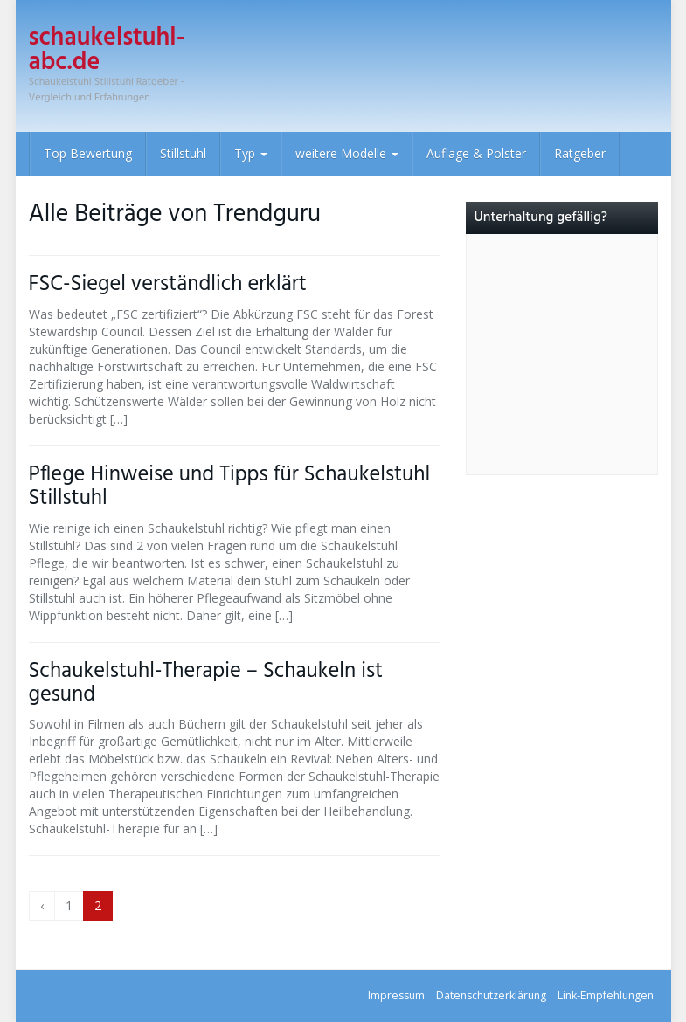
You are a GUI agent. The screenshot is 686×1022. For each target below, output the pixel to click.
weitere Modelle (346, 153)
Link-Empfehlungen (606, 995)
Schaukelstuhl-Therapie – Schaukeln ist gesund (206, 683)
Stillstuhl (183, 153)
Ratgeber (580, 153)
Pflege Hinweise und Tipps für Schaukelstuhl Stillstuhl (230, 486)
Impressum (396, 995)
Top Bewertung (88, 153)
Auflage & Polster (476, 153)
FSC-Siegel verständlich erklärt (168, 284)
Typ (250, 153)
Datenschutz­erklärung (491, 995)
